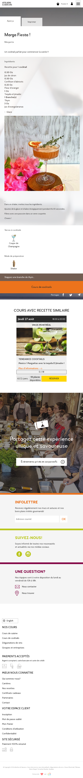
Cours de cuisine (10, 633)
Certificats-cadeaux (11, 693)
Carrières (6, 683)
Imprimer (32, 22)
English (8, 620)
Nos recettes (8, 688)
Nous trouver (24, 593)
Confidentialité (9, 733)
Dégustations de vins (12, 642)
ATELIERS (7, 4)
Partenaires (7, 697)
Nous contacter (25, 586)
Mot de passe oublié (12, 719)
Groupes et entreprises (13, 647)
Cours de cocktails (10, 638)
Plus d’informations (30, 368)
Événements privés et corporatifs (43, 462)
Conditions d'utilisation (13, 728)
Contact (6, 702)
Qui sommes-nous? (11, 678)
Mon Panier (7, 724)
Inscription (7, 714)
